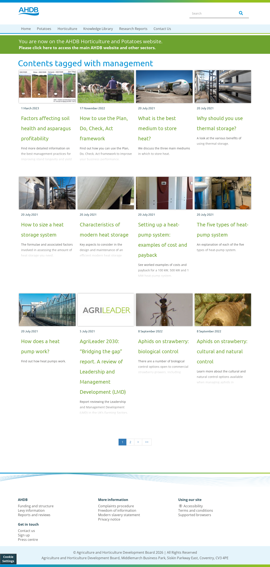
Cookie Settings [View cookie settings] (8, 559)
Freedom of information (117, 510)
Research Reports (133, 28)
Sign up (24, 535)
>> (146, 442)
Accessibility (193, 506)
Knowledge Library (98, 28)
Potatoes (44, 28)
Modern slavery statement (119, 515)
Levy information (31, 510)
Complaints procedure (116, 506)
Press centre (28, 539)
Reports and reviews (34, 515)
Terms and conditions (195, 510)
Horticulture (67, 28)
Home (26, 28)
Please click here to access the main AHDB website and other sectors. (87, 47)
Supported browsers (194, 515)
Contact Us (162, 28)
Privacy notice (109, 519)
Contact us (26, 530)
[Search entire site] (210, 13)
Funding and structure (36, 506)
